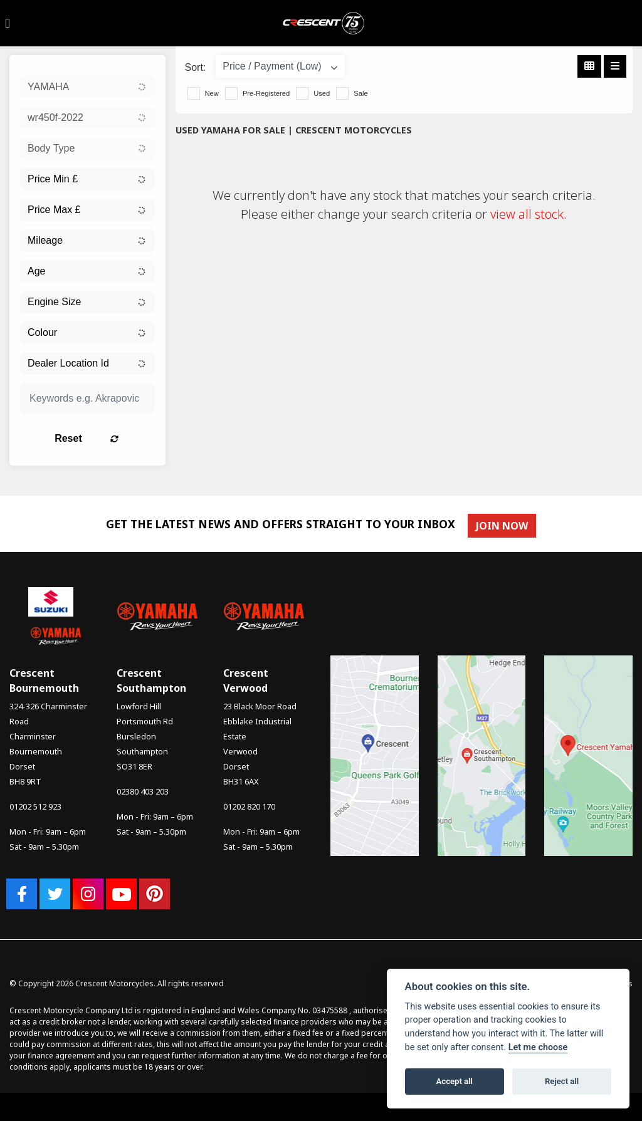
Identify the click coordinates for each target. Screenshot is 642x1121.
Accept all (454, 1081)
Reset (106, 438)
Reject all (562, 1081)
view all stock (527, 214)
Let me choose (538, 1047)
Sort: (195, 67)
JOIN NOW (504, 526)
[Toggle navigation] (7, 23)
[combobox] (87, 87)
